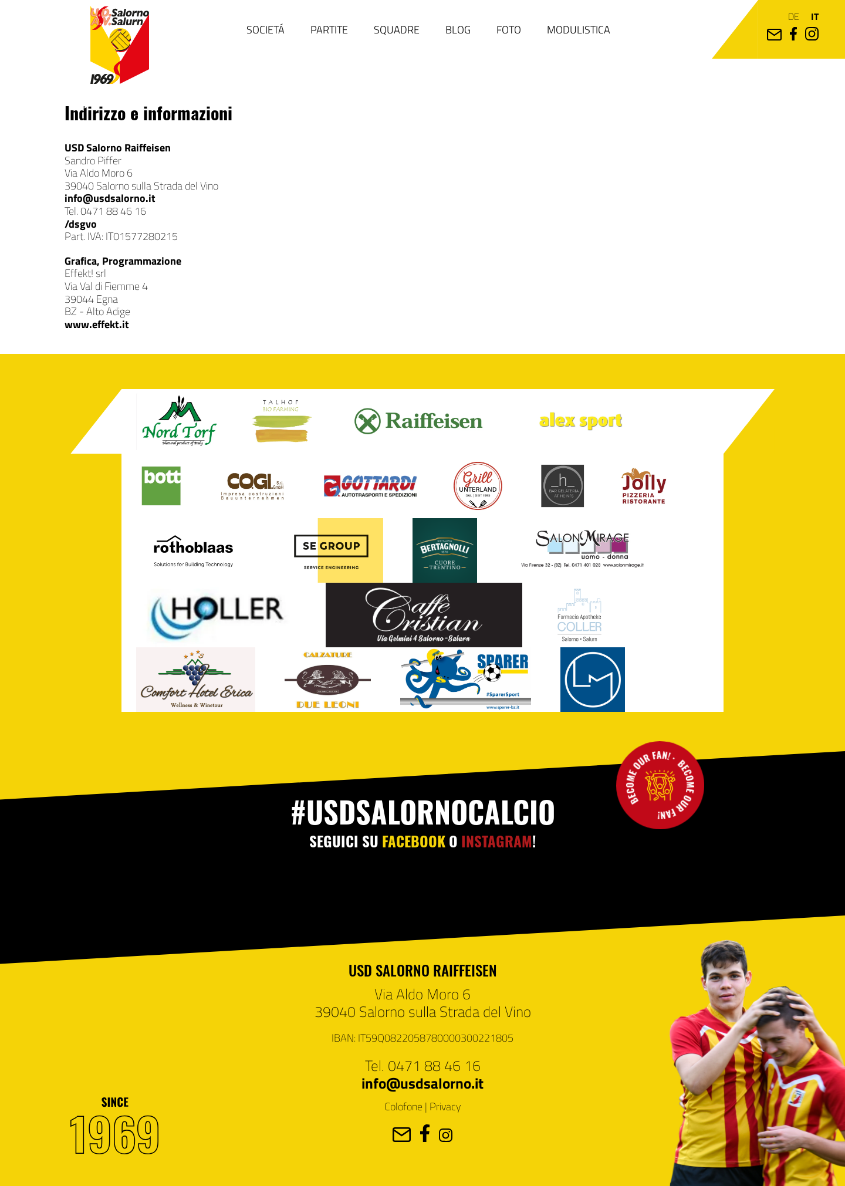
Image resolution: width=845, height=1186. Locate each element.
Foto (508, 29)
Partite (329, 29)
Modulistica (578, 29)
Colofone (403, 1106)
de (793, 16)
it (815, 16)
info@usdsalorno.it (110, 197)
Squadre (397, 29)
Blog (458, 29)
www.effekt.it (97, 324)
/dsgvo (81, 223)
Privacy (445, 1106)
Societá (265, 29)
